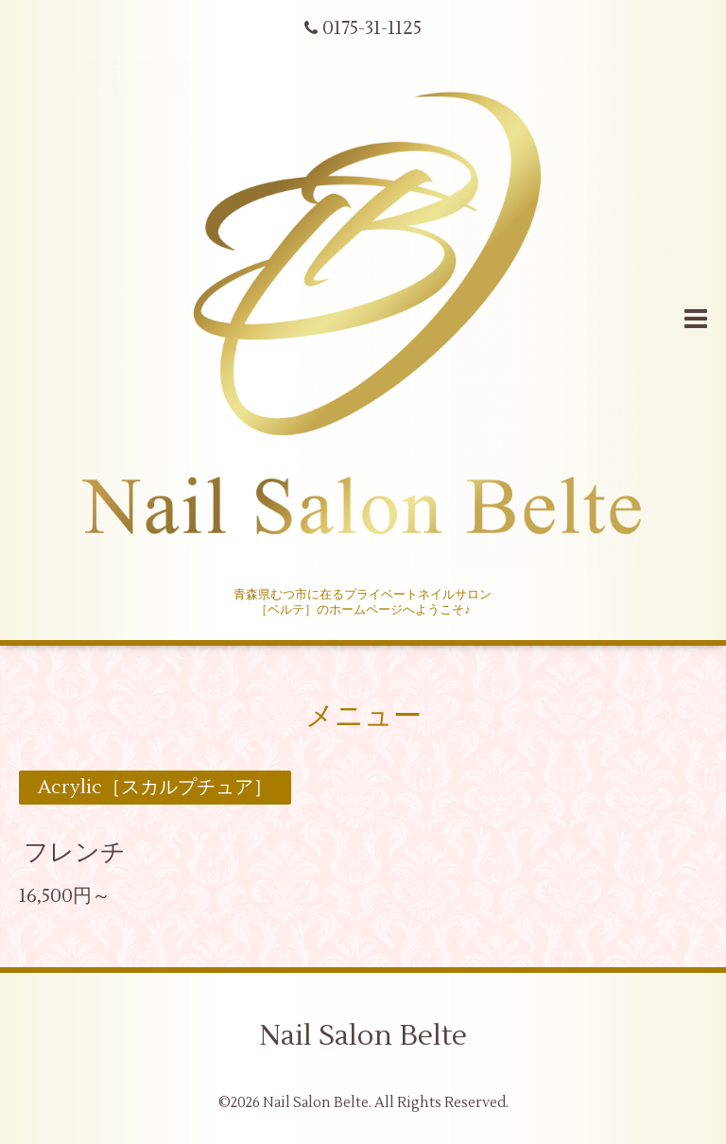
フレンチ (75, 853)
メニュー (363, 716)
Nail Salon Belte (363, 1035)
